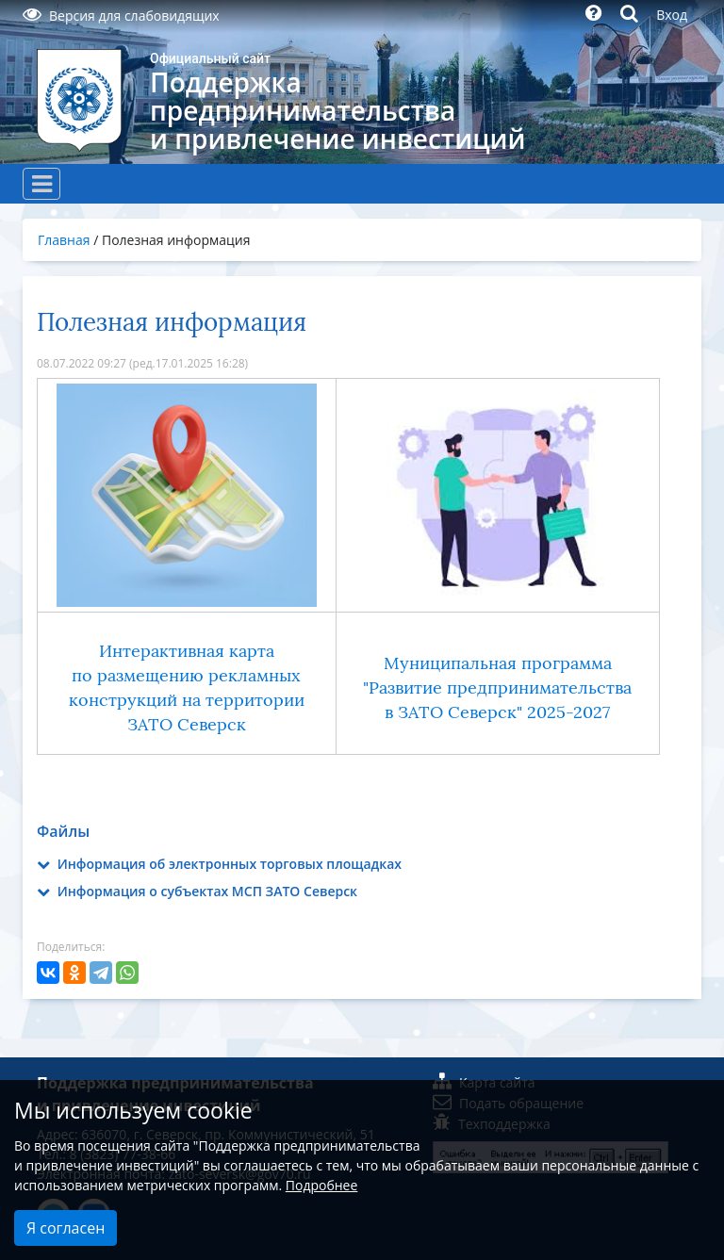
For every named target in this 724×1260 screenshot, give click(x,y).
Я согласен (65, 1228)
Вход (671, 15)
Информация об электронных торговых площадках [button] (219, 864)
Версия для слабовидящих (121, 16)
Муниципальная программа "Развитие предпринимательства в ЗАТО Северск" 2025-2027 (497, 688)
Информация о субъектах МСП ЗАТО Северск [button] (197, 891)
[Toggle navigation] (41, 184)
